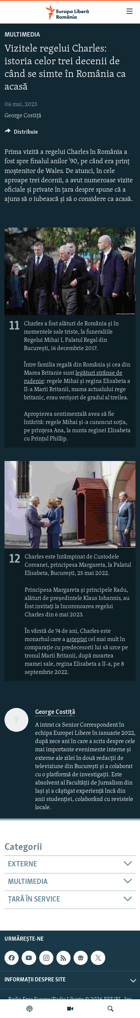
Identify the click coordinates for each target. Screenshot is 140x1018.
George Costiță (22, 116)
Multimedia (22, 34)
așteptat (76, 640)
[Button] (21, 134)
